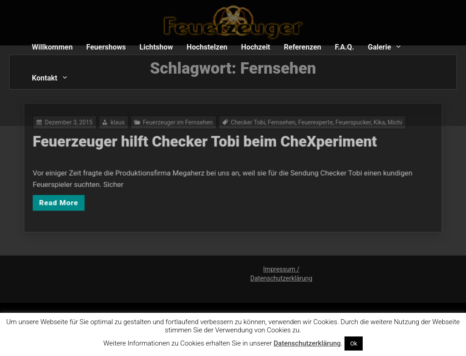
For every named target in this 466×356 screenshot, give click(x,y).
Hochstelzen (207, 47)
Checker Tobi (247, 127)
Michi (380, 127)
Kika (366, 127)
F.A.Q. (344, 47)
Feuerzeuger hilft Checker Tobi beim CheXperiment (207, 144)
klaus (128, 127)
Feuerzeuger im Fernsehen (183, 127)
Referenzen (302, 47)
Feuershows (106, 47)
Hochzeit (255, 47)
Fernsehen (277, 127)
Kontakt (44, 78)
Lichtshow (156, 47)
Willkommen (52, 47)
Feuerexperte (308, 127)
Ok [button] (353, 343)
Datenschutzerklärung (307, 343)
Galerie (379, 47)
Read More (74, 199)
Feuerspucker (342, 127)
